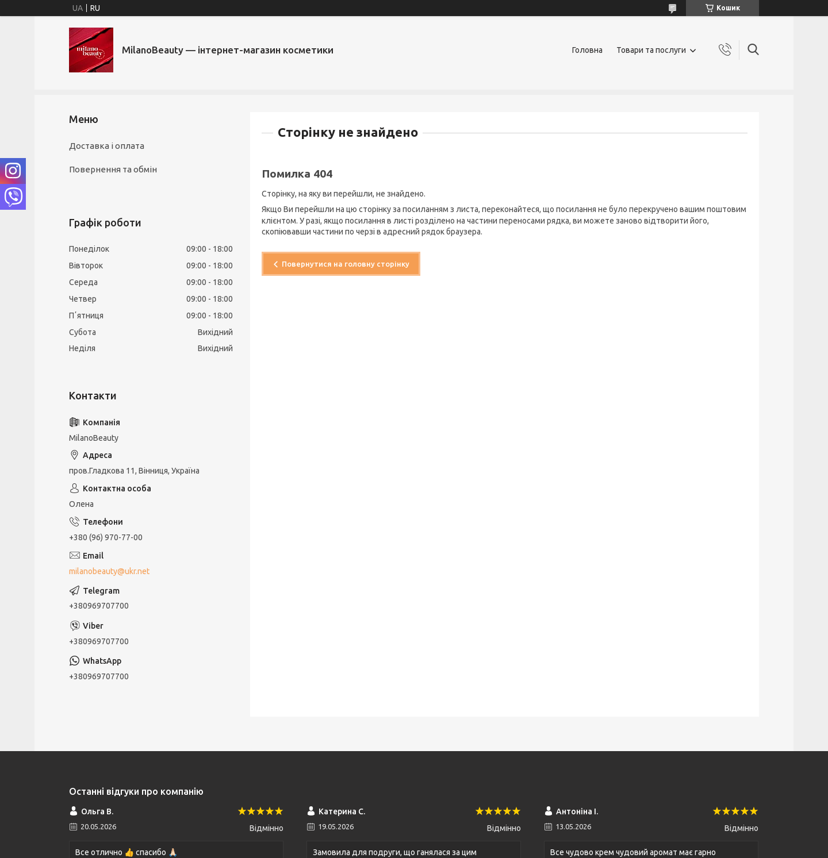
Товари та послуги (651, 50)
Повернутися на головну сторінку (345, 264)
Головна (587, 50)
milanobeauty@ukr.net (109, 571)
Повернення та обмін (113, 169)
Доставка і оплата (106, 146)
